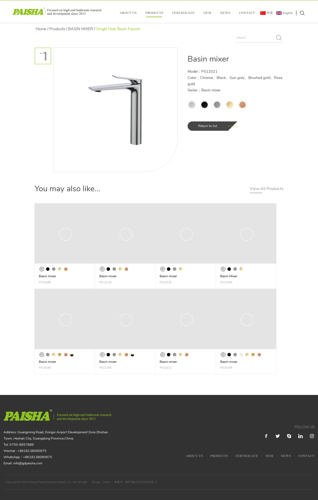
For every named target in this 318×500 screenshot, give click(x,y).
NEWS (225, 13)
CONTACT (247, 13)
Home (41, 29)
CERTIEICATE (183, 13)
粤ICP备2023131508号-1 (141, 482)
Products (57, 29)
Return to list (207, 126)
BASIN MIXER (80, 29)
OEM (207, 13)
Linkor (106, 482)
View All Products (266, 188)
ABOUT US (128, 13)
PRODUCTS (154, 13)
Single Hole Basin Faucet (118, 29)
